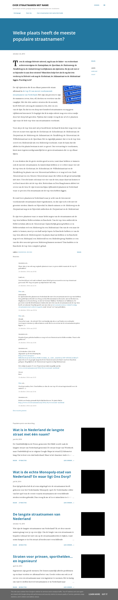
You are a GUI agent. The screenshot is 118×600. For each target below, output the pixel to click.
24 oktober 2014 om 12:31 (27, 286)
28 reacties (23, 545)
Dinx (20, 291)
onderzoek (94, 71)
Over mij (27, 13)
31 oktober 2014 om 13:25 (27, 377)
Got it (105, 594)
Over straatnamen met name (31, 5)
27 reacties (23, 503)
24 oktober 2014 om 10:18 (27, 271)
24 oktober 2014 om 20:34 (27, 310)
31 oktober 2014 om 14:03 (27, 406)
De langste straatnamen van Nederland (36, 516)
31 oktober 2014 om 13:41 (27, 391)
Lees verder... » (69, 460)
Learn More (94, 594)
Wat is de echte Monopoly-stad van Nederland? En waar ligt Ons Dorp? (42, 474)
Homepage (16, 13)
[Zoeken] (96, 5)
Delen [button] (93, 61)
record (93, 74)
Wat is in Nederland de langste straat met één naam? (38, 432)
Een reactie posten (19, 410)
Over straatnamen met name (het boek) (49, 13)
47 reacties (23, 460)
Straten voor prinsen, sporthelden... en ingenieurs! (43, 558)
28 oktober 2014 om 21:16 (27, 343)
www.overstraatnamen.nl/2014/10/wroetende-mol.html (38, 368)
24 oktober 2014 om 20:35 (27, 328)
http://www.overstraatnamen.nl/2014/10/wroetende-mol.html (41, 402)
